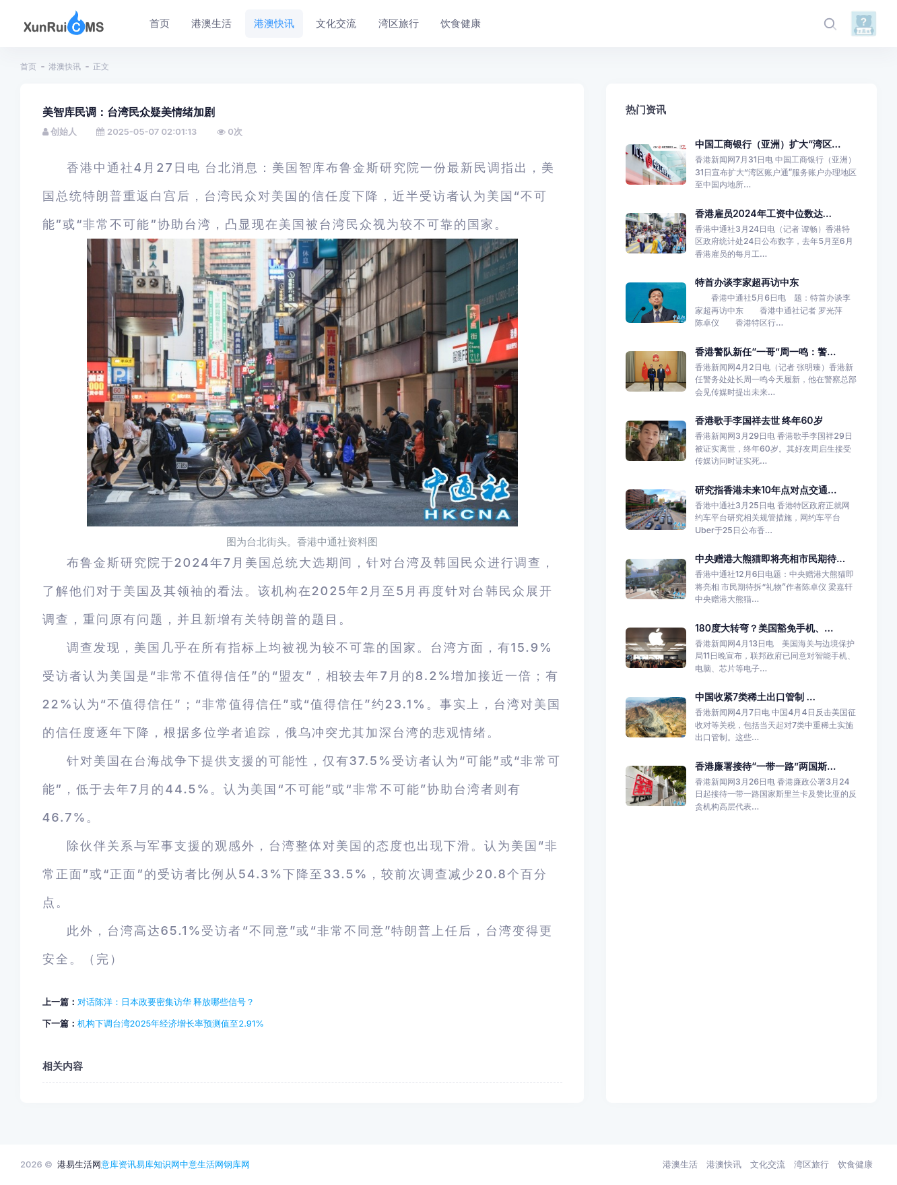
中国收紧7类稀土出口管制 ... (755, 696)
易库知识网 (158, 1164)
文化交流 (767, 1164)
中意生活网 (202, 1164)
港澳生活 (680, 1164)
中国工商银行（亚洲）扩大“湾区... (767, 144)
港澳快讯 (64, 66)
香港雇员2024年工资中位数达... (763, 213)
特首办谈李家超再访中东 (747, 282)
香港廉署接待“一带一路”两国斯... (765, 766)
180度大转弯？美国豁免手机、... (764, 628)
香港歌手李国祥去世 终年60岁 (759, 420)
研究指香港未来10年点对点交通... (765, 489)
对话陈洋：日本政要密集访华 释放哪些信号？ (166, 1001)
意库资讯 (118, 1164)
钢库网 (237, 1164)
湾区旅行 (811, 1164)
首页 (28, 66)
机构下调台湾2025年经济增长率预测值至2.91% (170, 1023)
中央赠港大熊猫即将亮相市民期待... (770, 558)
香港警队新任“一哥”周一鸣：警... (765, 351)
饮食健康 (855, 1164)
